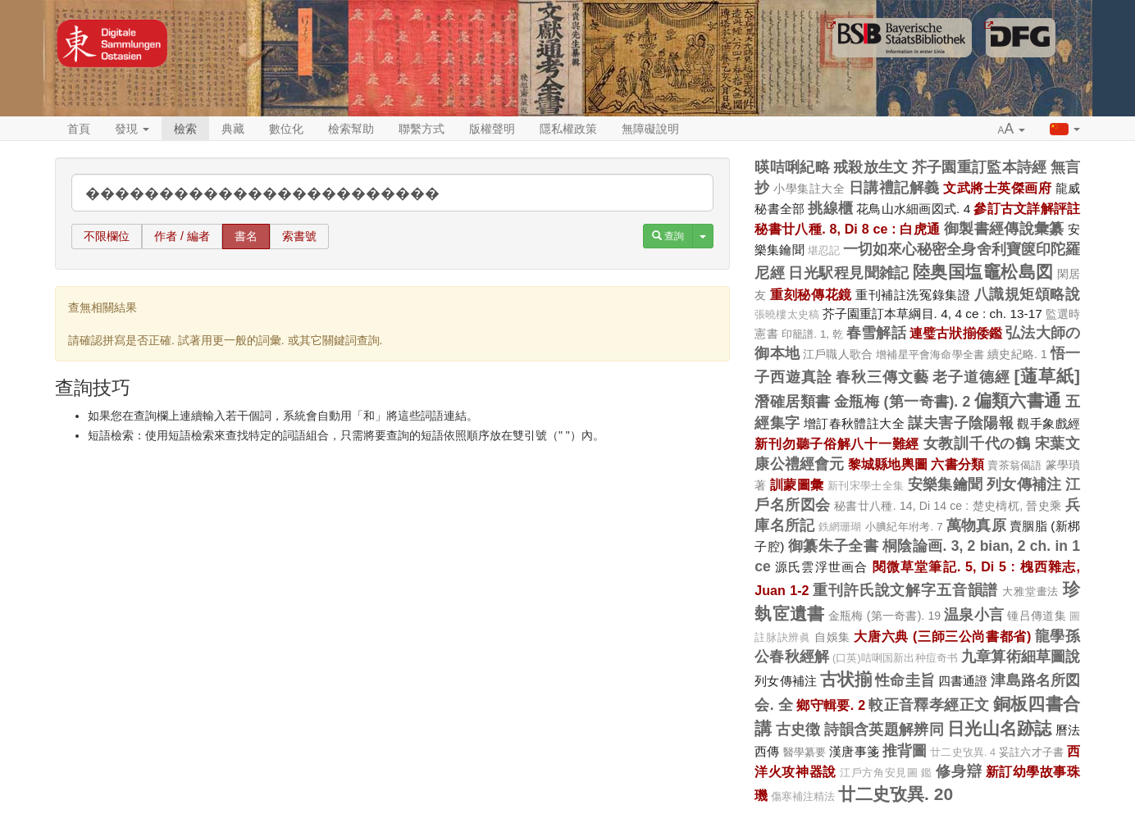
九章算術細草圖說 (1020, 656)
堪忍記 (824, 251)
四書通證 (963, 681)
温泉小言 (974, 615)
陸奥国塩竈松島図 (983, 271)
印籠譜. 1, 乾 (812, 334)
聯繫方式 (421, 128)
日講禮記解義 (894, 188)
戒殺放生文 (871, 167)
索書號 (299, 236)
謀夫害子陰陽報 (961, 423)
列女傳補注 (1024, 484)
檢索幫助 (351, 128)
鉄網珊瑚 (840, 527)
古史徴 (798, 729)
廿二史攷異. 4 (963, 752)
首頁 (78, 128)
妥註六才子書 (1031, 752)
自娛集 (832, 636)
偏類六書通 (1018, 400)
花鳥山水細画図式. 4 (913, 209)
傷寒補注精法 (803, 797)
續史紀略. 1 (1017, 354)
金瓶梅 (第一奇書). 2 (902, 401)
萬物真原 (976, 525)
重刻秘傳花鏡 (810, 294)
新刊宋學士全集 (866, 486)
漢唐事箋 (854, 751)
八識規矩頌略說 (1027, 294)
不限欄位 (107, 236)
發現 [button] (132, 128)
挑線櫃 (830, 208)
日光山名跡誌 (999, 728)
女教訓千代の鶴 (977, 443)
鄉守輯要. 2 (830, 705)
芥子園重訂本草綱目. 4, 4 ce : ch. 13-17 (932, 314)
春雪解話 (876, 333)
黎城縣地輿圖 (888, 464)
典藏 (232, 128)
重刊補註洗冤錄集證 (912, 295)
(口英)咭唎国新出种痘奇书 (895, 658)
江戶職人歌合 (838, 354)
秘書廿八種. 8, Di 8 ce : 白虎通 (847, 228)
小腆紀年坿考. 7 (904, 527)
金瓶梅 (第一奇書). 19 (884, 615)
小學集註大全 (809, 188)
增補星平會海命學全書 (930, 354)
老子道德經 (971, 377)
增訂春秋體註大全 (854, 423)
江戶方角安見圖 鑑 (886, 773)
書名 (246, 236)
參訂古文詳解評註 (1026, 208)
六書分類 (957, 464)
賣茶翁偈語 (1014, 465)
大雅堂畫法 (1030, 591)
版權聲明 (492, 128)
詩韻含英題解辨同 (884, 729)
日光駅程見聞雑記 (848, 273)
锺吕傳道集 (1036, 615)
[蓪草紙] (1047, 375)
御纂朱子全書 (833, 546)
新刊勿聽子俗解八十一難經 (836, 443)
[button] (1012, 129)
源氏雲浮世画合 (821, 567)
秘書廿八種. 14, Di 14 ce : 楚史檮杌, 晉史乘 (948, 505)
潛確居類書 (792, 401)
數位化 (286, 128)
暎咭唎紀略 (792, 167)
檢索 (185, 128)
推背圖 (904, 751)
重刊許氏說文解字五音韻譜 (905, 590)
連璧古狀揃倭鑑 (955, 332)
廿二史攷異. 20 (895, 793)
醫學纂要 (805, 752)
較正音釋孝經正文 (928, 705)
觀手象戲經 (1048, 423)
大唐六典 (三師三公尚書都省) (942, 636)
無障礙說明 (650, 128)
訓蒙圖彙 (797, 484)
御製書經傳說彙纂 (1004, 229)
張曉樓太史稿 (786, 315)
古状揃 (846, 679)
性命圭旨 (905, 680)
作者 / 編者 (182, 236)
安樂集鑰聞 (945, 484)
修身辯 (959, 771)
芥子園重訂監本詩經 (979, 167)
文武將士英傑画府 (997, 187)
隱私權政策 (568, 128)
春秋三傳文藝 (882, 377)
